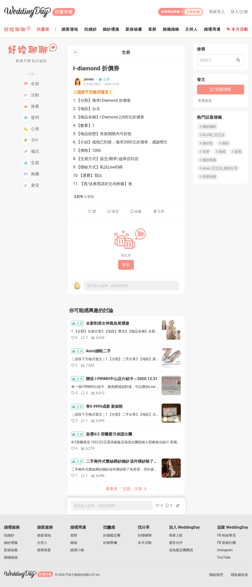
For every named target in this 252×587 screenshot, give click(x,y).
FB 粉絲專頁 (226, 535)
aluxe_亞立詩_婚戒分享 (218, 168)
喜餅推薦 (207, 177)
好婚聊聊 (145, 535)
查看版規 (205, 100)
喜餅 (204, 151)
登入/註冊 (239, 12)
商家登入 (217, 12)
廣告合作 (176, 543)
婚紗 (224, 143)
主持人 (42, 543)
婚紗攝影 (207, 126)
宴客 (236, 151)
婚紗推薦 (207, 160)
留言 (113, 211)
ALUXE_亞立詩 (211, 135)
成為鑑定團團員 (181, 550)
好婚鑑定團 (111, 535)
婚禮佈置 (44, 550)
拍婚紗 (9, 535)
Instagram (225, 550)
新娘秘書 (11, 550)
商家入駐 (176, 535)
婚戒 (220, 151)
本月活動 (237, 29)
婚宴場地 (44, 535)
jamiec (89, 79)
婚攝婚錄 (11, 557)
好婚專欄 (110, 543)
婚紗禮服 (11, 543)
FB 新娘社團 (226, 543)
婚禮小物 (77, 550)
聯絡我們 (216, 575)
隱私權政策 (239, 575)
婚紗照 (206, 143)
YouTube (223, 557)
